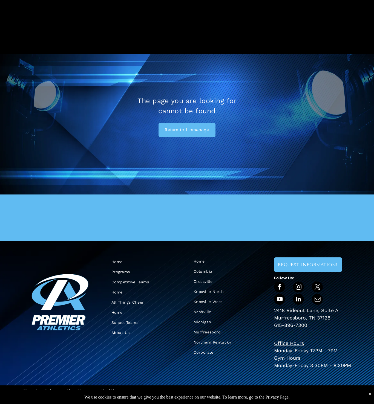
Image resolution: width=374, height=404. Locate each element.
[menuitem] (140, 262)
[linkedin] (298, 300)
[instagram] (298, 287)
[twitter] (317, 287)
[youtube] (279, 300)
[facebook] (279, 287)
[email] (317, 300)
